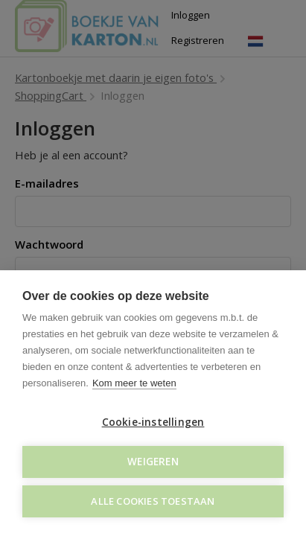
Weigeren (153, 461)
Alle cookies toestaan (152, 501)
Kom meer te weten (134, 383)
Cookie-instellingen (153, 422)
